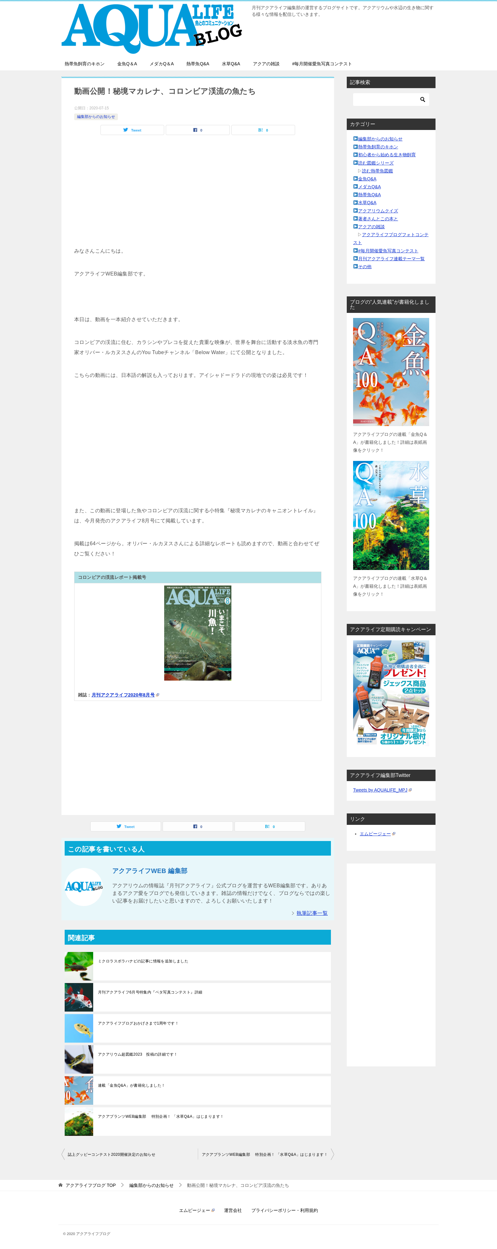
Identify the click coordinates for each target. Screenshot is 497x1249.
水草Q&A (231, 63)
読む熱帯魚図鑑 (377, 170)
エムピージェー (377, 833)
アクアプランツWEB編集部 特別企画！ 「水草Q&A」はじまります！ (161, 1116)
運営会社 (233, 1210)
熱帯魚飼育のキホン (85, 63)
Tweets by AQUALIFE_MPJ (382, 790)
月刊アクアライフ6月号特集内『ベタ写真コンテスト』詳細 (150, 992)
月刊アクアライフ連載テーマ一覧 (391, 258)
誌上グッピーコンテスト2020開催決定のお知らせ (111, 1154)
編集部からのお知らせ (96, 116)
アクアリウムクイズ (378, 210)
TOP (91, 1185)
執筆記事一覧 (312, 913)
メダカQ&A (369, 186)
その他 (364, 266)
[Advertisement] (197, 201)
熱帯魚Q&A (197, 63)
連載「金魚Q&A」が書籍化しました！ (131, 1085)
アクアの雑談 (266, 63)
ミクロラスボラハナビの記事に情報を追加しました (143, 961)
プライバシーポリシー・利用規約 (284, 1210)
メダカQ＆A (162, 63)
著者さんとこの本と (378, 218)
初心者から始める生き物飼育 (387, 154)
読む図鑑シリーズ (376, 162)
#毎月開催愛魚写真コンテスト (322, 63)
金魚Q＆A (127, 63)
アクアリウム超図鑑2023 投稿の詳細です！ (138, 1054)
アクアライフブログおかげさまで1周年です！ (138, 1023)
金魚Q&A (367, 178)
